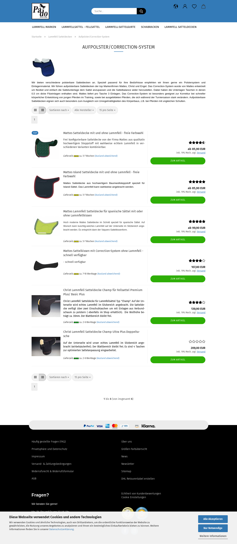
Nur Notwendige (213, 528)
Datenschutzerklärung (61, 529)
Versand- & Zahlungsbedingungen (51, 463)
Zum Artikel (178, 160)
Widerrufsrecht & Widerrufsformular (53, 471)
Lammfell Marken (44, 27)
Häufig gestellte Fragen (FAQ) (49, 441)
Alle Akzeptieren (213, 519)
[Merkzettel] (194, 6)
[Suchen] (141, 11)
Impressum (38, 456)
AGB (34, 478)
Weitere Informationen (213, 536)
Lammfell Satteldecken (180, 27)
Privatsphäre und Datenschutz (49, 449)
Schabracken (150, 27)
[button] (175, 6)
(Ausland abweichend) (106, 156)
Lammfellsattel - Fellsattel (81, 27)
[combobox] (59, 110)
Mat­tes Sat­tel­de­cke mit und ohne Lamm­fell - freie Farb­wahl (103, 133)
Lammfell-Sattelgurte (120, 27)
